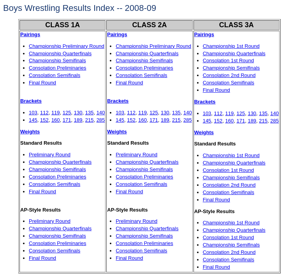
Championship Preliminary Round (66, 46)
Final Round (42, 83)
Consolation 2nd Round (229, 75)
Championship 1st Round (231, 46)
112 (44, 113)
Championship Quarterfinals (60, 53)
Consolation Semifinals (54, 75)
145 (33, 120)
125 (67, 113)
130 (78, 113)
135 (89, 113)
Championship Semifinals (57, 60)
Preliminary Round (49, 155)
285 (101, 120)
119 (55, 113)
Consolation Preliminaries (57, 68)
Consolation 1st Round (228, 60)
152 (44, 120)
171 (67, 120)
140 (101, 113)
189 (78, 120)
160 (55, 120)
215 (89, 120)
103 (33, 113)
